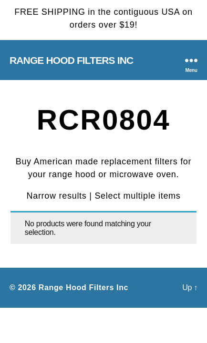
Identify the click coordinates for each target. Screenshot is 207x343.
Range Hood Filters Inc (71, 60)
